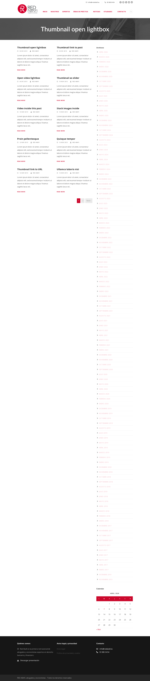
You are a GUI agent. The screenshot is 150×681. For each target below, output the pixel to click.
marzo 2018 (104, 511)
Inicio (45, 12)
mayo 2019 (103, 443)
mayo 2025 (103, 106)
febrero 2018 (104, 516)
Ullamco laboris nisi (68, 169)
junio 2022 (103, 267)
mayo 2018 (103, 501)
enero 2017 (103, 570)
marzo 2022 (104, 281)
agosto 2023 (104, 198)
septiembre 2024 (106, 135)
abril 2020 (103, 389)
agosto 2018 (104, 487)
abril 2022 (103, 277)
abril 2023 (103, 218)
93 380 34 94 (110, 2)
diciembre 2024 (105, 120)
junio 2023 (103, 208)
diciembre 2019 (105, 408)
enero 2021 (103, 350)
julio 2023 (103, 203)
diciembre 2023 (105, 179)
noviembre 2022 (105, 242)
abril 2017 (103, 565)
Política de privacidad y (68, 653)
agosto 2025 (104, 91)
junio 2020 (103, 379)
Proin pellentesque (28, 138)
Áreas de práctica (80, 12)
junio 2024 (103, 150)
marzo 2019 (104, 452)
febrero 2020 (104, 399)
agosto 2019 (104, 428)
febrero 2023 (104, 228)
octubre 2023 (105, 189)
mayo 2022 (103, 272)
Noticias (96, 12)
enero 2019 (103, 462)
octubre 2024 (105, 130)
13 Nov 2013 (63, 81)
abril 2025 (103, 111)
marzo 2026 (104, 57)
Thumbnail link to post (70, 47)
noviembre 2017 (105, 531)
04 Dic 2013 (23, 51)
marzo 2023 (104, 223)
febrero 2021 (104, 345)
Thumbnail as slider (68, 77)
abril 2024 (103, 159)
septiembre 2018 (106, 482)
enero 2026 (103, 67)
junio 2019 (103, 438)
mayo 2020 (103, 384)
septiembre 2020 (106, 369)
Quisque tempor (66, 138)
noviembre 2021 (105, 301)
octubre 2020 (105, 364)
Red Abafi (35, 51)
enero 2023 (103, 233)
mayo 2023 (103, 213)
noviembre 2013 (105, 579)
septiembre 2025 (106, 86)
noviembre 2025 (105, 76)
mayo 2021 (103, 330)
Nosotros (55, 12)
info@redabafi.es (93, 2)
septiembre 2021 (106, 311)
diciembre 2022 (105, 237)
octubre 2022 (105, 247)
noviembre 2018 (105, 472)
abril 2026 (103, 52)
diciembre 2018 (105, 467)
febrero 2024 (104, 169)
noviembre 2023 (105, 184)
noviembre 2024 (105, 125)
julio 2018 (103, 491)
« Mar (98, 629)
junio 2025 (103, 101)
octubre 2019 (105, 418)
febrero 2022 (104, 286)
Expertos (66, 12)
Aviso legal (61, 649)
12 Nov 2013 (24, 142)
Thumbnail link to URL (29, 169)
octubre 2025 (105, 81)
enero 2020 (103, 404)
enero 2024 (103, 174)
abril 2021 (103, 335)
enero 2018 (103, 521)
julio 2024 (103, 145)
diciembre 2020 (105, 355)
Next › (88, 200)
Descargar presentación (29, 660)
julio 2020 (103, 374)
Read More (21, 70)
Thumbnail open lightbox (31, 47)
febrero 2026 (104, 62)
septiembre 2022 (106, 252)
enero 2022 (103, 291)
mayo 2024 (103, 154)
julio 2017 (103, 550)
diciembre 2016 (105, 574)
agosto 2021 (104, 316)
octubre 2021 (105, 306)
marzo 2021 (104, 340)
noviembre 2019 (105, 413)
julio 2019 (103, 433)
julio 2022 (103, 262)
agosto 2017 (104, 545)
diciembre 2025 (105, 71)
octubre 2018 (105, 477)
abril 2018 (103, 506)
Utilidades (108, 12)
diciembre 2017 (105, 526)
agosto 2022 (104, 257)
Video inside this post (29, 108)
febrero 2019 (104, 457)
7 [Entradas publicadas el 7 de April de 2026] (104, 609)
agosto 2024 (104, 140)
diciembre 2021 (105, 296)
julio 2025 (103, 96)
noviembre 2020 (105, 360)
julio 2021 (103, 321)
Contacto (121, 12)
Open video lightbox (28, 77)
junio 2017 (103, 555)
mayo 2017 (103, 560)
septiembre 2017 (106, 540)
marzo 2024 (104, 164)
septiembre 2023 (106, 194)
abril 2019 (103, 447)
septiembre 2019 (106, 423)
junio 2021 (103, 325)
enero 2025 (103, 115)
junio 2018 (103, 496)
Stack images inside (68, 108)
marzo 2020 (104, 394)
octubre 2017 (105, 535)
